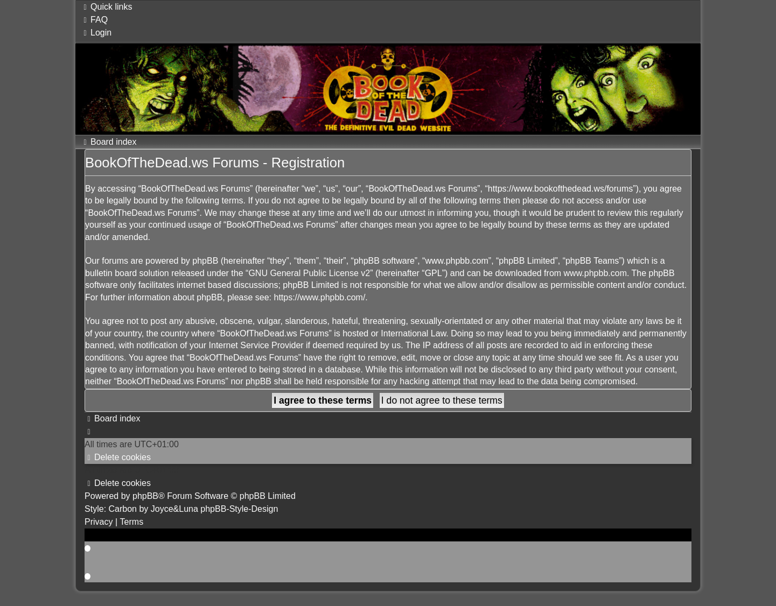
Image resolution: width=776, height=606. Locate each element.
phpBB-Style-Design (239, 508)
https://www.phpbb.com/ (319, 297)
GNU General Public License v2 (309, 273)
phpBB (145, 496)
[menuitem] (94, 19)
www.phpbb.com (595, 273)
